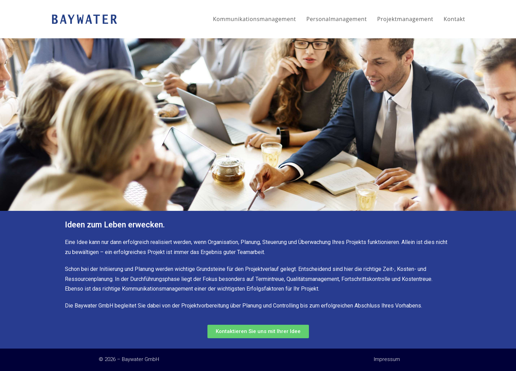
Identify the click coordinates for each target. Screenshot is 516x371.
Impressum (387, 359)
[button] (258, 331)
